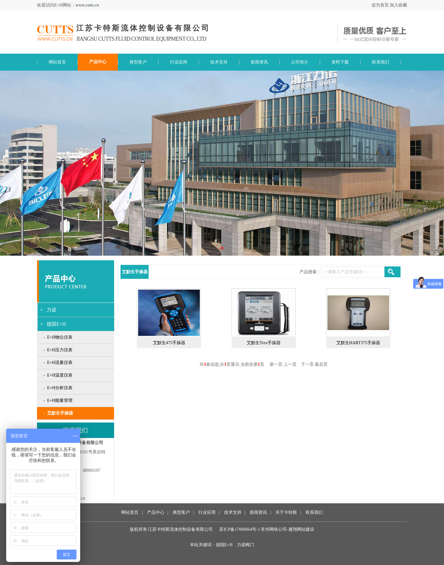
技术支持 (232, 512)
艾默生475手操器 (169, 342)
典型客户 (181, 512)
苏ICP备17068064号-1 (239, 529)
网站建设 (305, 529)
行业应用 (207, 512)
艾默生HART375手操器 (358, 342)
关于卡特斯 (286, 512)
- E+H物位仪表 (57, 337)
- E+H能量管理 (57, 400)
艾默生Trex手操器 (264, 342)
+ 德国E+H (53, 324)
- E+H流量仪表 (57, 362)
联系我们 (314, 512)
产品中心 (155, 512)
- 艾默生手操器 (58, 413)
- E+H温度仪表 (57, 375)
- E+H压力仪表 (57, 350)
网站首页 (129, 512)
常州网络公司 (274, 529)
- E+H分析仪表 (57, 388)
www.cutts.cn (87, 5)
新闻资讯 (258, 512)
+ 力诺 (48, 309)
